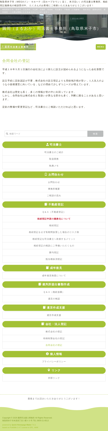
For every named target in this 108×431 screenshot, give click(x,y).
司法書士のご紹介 (53, 152)
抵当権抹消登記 (54, 259)
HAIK (36, 427)
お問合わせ (54, 182)
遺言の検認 (54, 298)
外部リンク (54, 378)
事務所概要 (54, 189)
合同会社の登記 (54, 345)
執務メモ (54, 165)
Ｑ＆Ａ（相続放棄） (54, 292)
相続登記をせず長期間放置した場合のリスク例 (54, 232)
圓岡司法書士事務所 (26, 418)
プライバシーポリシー (54, 361)
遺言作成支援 (54, 315)
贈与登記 (54, 252)
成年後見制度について (54, 275)
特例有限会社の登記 (54, 338)
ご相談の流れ (54, 195)
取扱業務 (54, 159)
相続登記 (54, 225)
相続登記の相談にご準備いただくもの (54, 245)
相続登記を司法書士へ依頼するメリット (53, 239)
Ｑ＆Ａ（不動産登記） (54, 212)
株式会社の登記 (54, 331)
